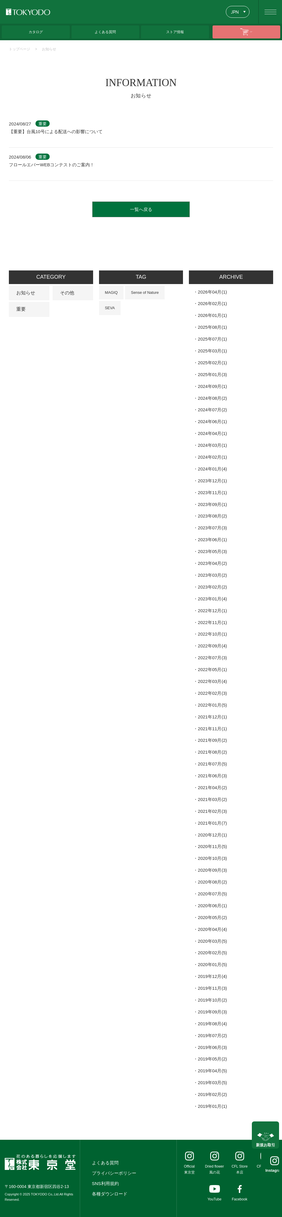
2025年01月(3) (212, 374)
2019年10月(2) (212, 999)
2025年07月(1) (212, 338)
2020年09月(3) (212, 870)
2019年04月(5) (212, 1070)
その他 (67, 292)
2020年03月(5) (212, 941)
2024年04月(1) (212, 433)
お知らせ (49, 49)
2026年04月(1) (212, 291)
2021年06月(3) (212, 775)
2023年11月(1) (212, 492)
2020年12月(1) (212, 834)
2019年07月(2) (212, 1035)
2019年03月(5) (212, 1082)
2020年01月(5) (212, 964)
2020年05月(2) (212, 917)
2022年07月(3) (212, 657)
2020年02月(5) (212, 952)
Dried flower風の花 (214, 1169)
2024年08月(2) (212, 398)
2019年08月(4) (212, 1023)
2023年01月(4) (212, 598)
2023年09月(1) (212, 504)
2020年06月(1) (212, 905)
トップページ (19, 49)
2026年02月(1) (212, 303)
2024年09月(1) (212, 386)
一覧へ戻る (141, 209)
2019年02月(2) (212, 1094)
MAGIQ (111, 292)
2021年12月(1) (212, 716)
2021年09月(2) (212, 740)
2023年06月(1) (212, 539)
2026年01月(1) (212, 315)
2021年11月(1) (212, 728)
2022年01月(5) (212, 704)
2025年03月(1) (212, 350)
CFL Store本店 (239, 1169)
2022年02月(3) (212, 693)
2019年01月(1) (212, 1106)
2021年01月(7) (212, 823)
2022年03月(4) (212, 681)
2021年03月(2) (212, 799)
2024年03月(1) (212, 445)
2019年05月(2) (212, 1058)
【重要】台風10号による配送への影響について (56, 131)
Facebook (239, 1199)
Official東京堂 (189, 1169)
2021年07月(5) (212, 763)
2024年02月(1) (212, 457)
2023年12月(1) (212, 480)
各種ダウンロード (109, 1193)
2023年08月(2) (212, 515)
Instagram (265, 1170)
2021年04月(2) (212, 787)
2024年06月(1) (212, 421)
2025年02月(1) (212, 362)
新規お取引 (265, 1139)
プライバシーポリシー (114, 1173)
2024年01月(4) (212, 468)
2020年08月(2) (212, 881)
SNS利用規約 (105, 1183)
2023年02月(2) (212, 586)
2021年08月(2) (212, 752)
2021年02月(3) (212, 811)
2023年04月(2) (212, 563)
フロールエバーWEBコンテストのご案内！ (51, 164)
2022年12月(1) (212, 610)
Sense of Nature (145, 292)
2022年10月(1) (212, 633)
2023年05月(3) (212, 551)
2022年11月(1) (212, 622)
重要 (21, 309)
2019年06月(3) (212, 1047)
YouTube (214, 1199)
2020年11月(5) (212, 846)
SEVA (110, 308)
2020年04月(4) (212, 929)
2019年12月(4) (212, 976)
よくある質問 (105, 1162)
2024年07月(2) (212, 409)
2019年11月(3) (212, 988)
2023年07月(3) (212, 527)
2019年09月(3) (212, 1011)
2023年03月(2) (212, 575)
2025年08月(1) (212, 327)
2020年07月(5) (212, 893)
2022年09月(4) (212, 645)
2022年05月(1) (212, 669)
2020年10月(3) (212, 858)
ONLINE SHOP (251, 32)
